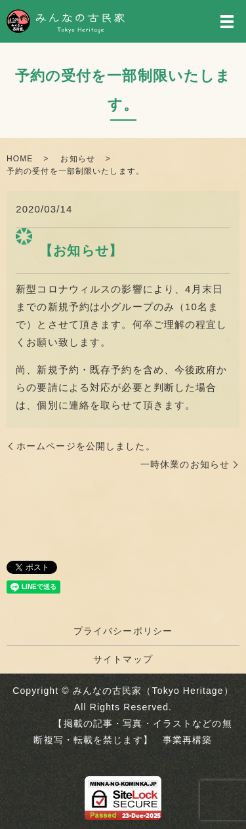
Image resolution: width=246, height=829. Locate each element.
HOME (20, 158)
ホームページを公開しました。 (85, 446)
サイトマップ (123, 659)
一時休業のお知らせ (185, 464)
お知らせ (77, 158)
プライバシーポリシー (123, 631)
